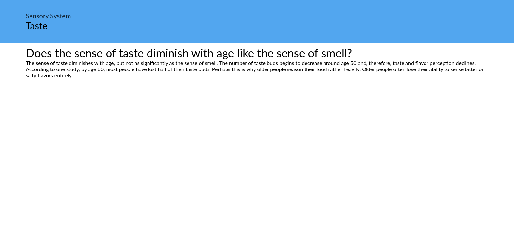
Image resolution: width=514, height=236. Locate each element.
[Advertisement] (257, 140)
